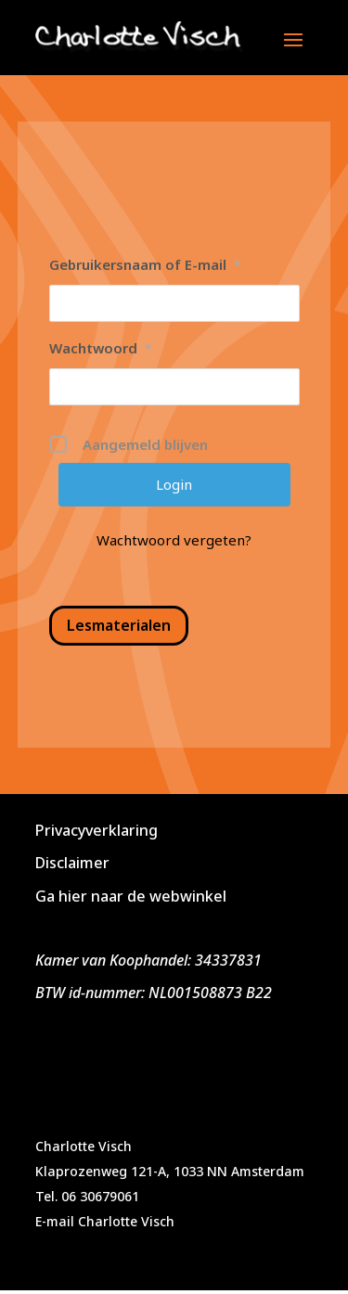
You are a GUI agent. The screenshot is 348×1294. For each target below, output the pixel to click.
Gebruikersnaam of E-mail (145, 264)
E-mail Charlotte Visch (104, 1221)
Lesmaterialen (119, 625)
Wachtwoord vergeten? (174, 540)
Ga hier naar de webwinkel (130, 896)
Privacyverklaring (96, 830)
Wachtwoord (100, 348)
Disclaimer (72, 862)
